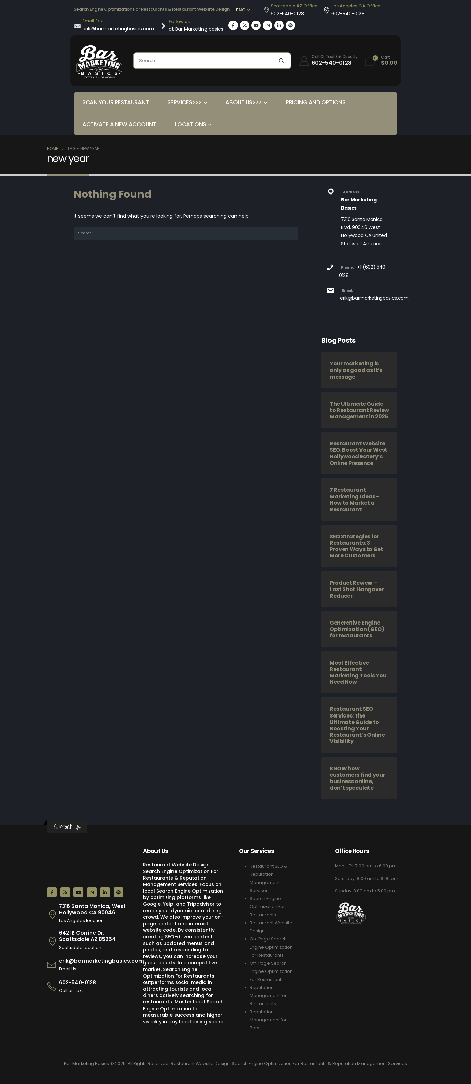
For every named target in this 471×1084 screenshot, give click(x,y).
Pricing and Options (315, 102)
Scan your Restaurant (115, 102)
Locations (190, 124)
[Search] (282, 60)
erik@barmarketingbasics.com (374, 298)
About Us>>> (243, 102)
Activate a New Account (119, 124)
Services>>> (184, 102)
